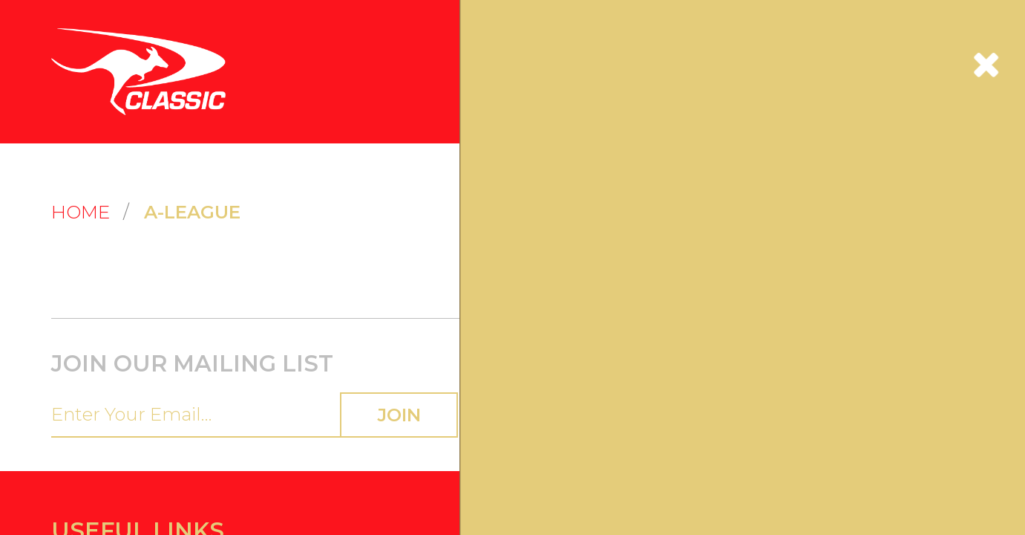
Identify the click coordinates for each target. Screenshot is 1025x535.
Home (68, 97)
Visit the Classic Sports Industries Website (141, 293)
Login (63, 221)
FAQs (63, 275)
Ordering (306, 221)
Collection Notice (559, 275)
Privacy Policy (553, 257)
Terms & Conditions (564, 221)
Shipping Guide (321, 238)
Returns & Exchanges (333, 257)
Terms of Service (318, 361)
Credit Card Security (567, 238)
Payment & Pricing (328, 275)
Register (69, 238)
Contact (69, 257)
